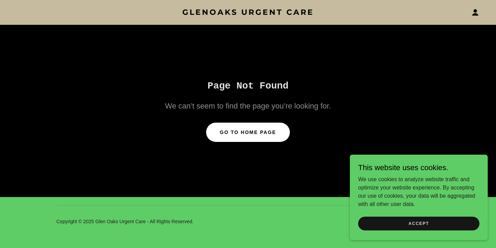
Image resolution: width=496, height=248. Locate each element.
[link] (248, 13)
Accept (418, 237)
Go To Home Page (248, 132)
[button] (475, 12)
